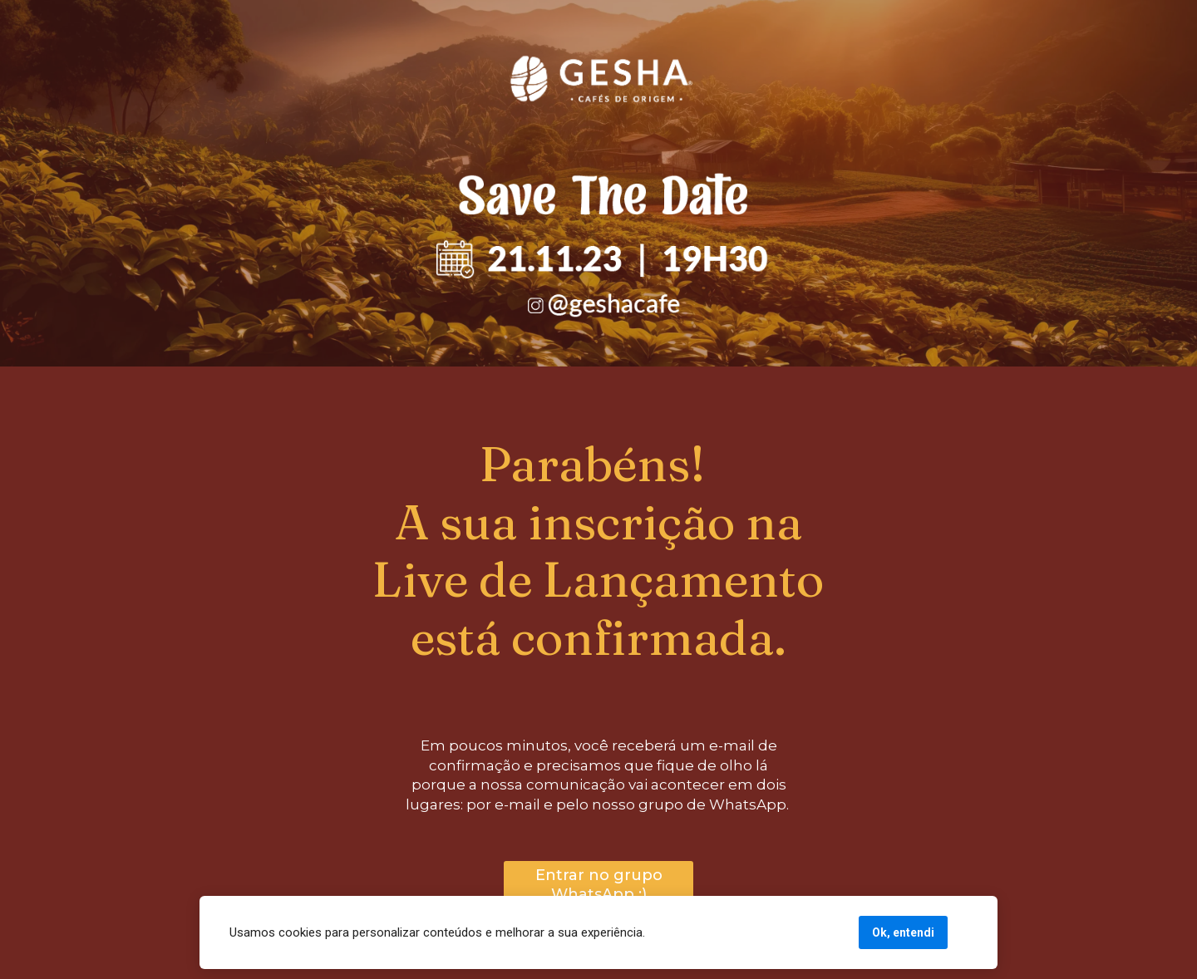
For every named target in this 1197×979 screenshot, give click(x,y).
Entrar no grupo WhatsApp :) (599, 884)
